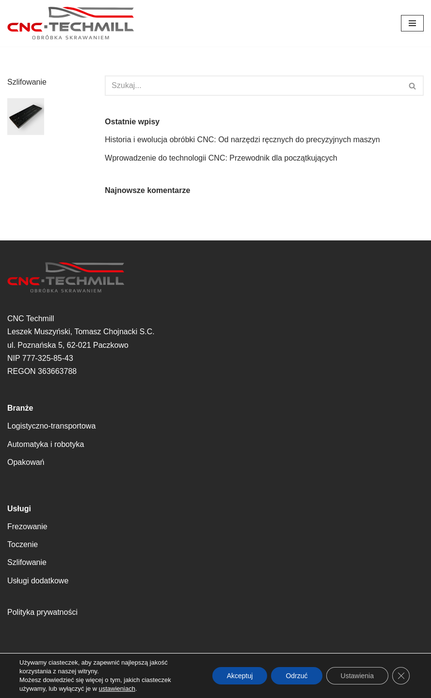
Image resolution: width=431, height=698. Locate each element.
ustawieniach (117, 688)
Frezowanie (27, 526)
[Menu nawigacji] (412, 23)
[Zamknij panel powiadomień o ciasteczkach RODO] (401, 675)
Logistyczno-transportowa (51, 426)
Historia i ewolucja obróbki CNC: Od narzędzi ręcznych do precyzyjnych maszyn (242, 139)
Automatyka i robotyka (45, 444)
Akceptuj (240, 676)
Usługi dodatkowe (37, 581)
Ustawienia (357, 676)
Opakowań (26, 462)
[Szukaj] (253, 85)
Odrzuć (296, 676)
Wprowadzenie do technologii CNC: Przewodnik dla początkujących (221, 158)
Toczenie (22, 544)
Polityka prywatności (42, 612)
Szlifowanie (27, 562)
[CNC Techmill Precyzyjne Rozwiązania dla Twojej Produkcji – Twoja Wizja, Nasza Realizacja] (70, 23)
